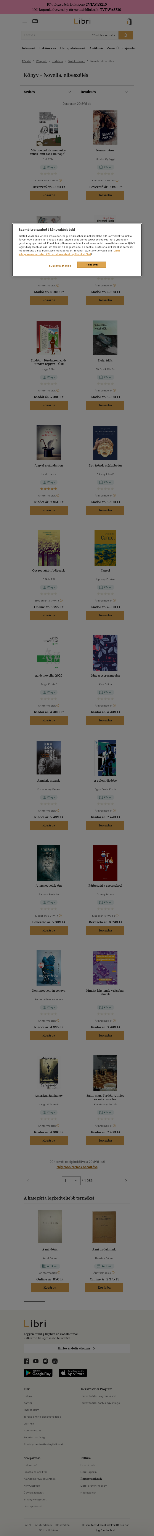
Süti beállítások (60, 265)
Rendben (92, 264)
